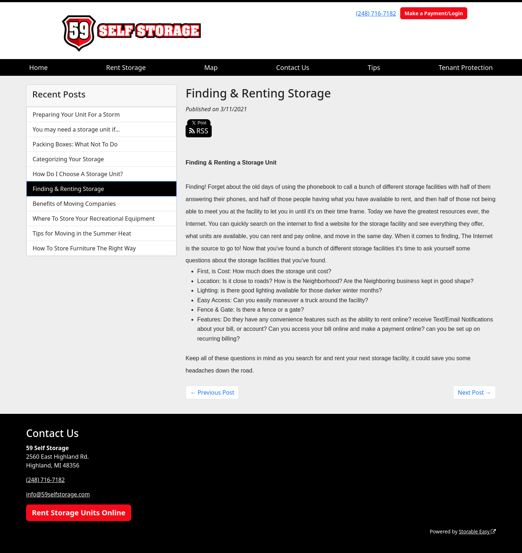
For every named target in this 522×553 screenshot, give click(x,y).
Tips (374, 67)
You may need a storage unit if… (76, 129)
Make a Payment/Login (434, 13)
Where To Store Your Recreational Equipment (94, 219)
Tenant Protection (466, 67)
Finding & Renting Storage (68, 189)
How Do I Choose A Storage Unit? (78, 174)
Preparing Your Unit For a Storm (76, 114)
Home (38, 67)
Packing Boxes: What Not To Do (75, 144)
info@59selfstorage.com (59, 494)
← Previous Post (212, 392)
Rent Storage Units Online (78, 512)
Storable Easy (477, 531)
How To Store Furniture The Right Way (84, 248)
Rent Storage (126, 67)
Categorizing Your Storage (68, 159)
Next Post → (474, 392)
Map (211, 67)
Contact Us (293, 67)
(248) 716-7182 (376, 13)
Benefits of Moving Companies (74, 204)
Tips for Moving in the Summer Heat (82, 233)
